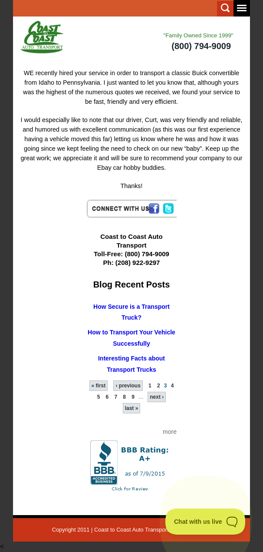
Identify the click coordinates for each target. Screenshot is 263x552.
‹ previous (127, 386)
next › (157, 397)
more (170, 431)
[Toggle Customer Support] (205, 522)
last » (131, 408)
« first (99, 386)
